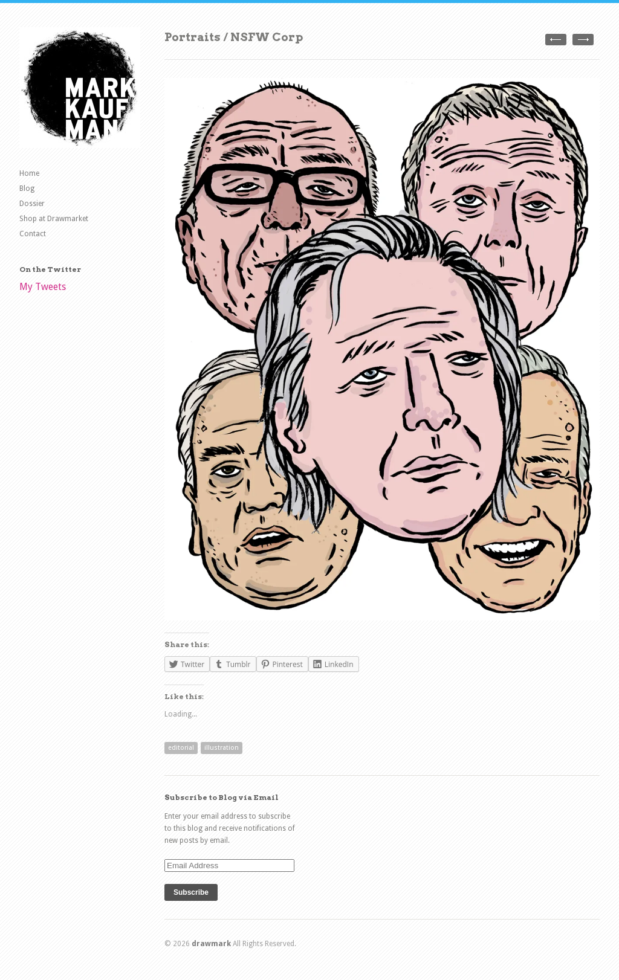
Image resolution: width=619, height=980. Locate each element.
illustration (221, 748)
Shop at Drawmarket (53, 218)
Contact (32, 234)
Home (29, 173)
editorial (181, 748)
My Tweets (42, 286)
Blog (26, 188)
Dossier (32, 203)
